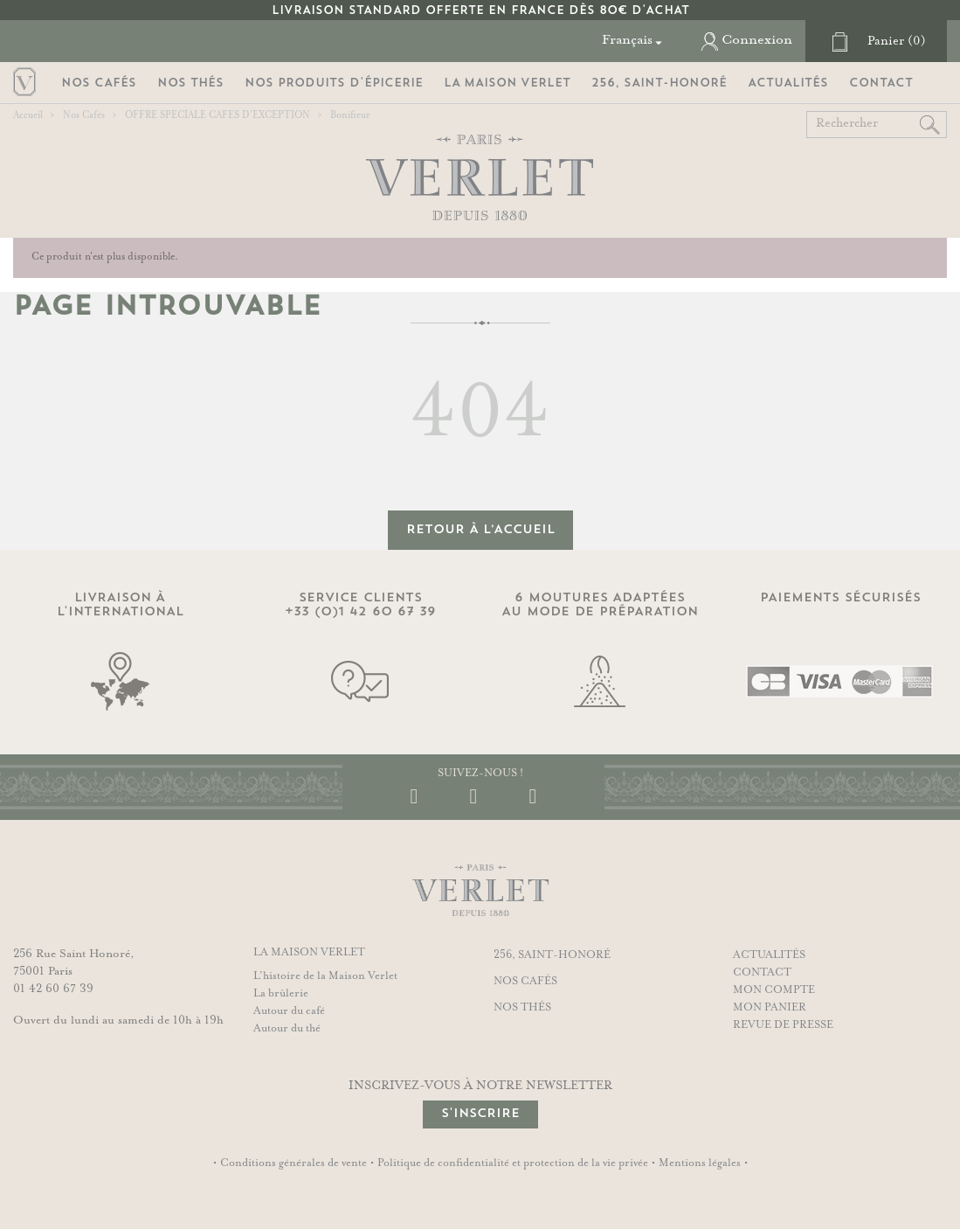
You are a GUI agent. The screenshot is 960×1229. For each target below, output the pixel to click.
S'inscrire (480, 1113)
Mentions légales (700, 1163)
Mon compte (774, 990)
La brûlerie (280, 994)
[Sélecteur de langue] (634, 40)
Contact (881, 82)
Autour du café (289, 1011)
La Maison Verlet (507, 82)
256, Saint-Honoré (659, 82)
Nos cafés (525, 982)
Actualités (788, 82)
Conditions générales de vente (293, 1163)
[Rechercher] (876, 124)
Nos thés (522, 1008)
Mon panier (769, 1008)
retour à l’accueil (480, 530)
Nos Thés (190, 82)
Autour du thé (287, 1029)
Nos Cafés (98, 82)
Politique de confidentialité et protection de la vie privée (512, 1163)
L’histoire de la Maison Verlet (325, 976)
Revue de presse (783, 1025)
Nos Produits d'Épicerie (334, 82)
